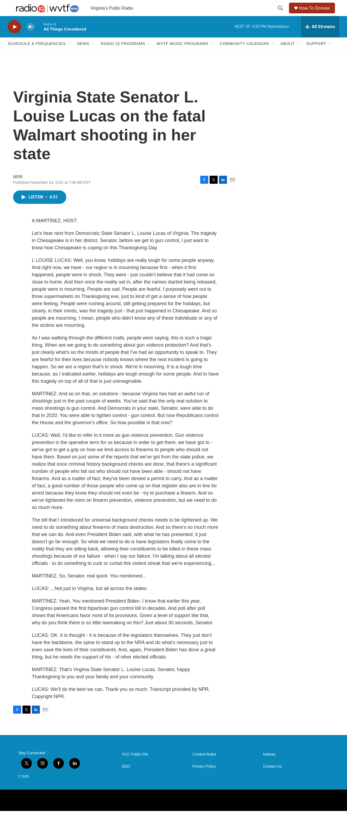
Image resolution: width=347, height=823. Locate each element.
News (83, 55)
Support (316, 55)
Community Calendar (244, 55)
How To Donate (316, 14)
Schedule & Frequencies (36, 55)
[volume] (30, 39)
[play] (14, 39)
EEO (126, 778)
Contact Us (272, 778)
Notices (269, 766)
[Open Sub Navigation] (69, 55)
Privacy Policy (204, 778)
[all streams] (320, 38)
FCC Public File (135, 766)
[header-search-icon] (281, 14)
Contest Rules (204, 766)
